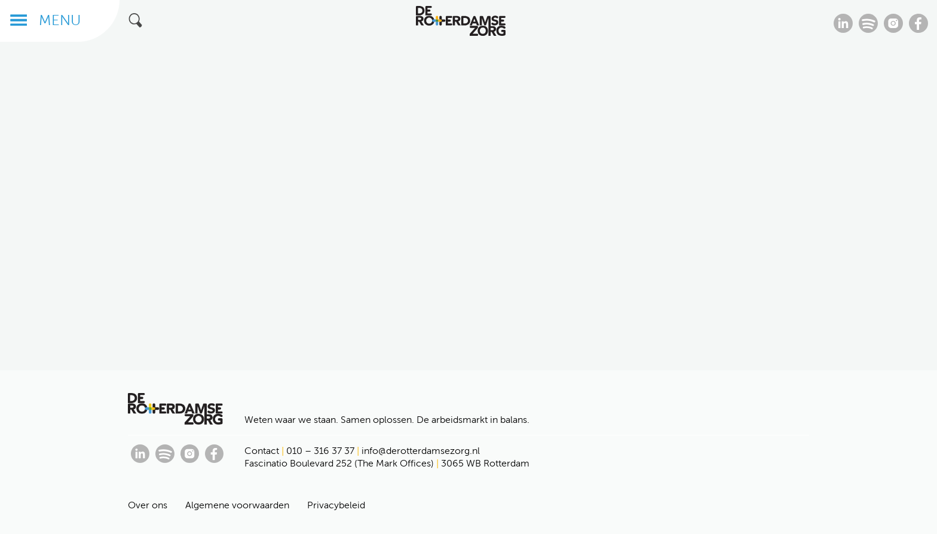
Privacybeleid (336, 505)
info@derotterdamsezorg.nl (421, 451)
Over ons (147, 505)
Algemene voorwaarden (237, 505)
